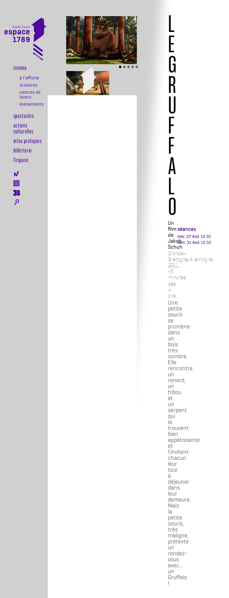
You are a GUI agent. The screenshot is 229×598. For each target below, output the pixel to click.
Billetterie (22, 150)
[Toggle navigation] (38, 53)
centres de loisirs (30, 94)
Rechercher (16, 202)
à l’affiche (29, 78)
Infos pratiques (27, 141)
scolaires (28, 85)
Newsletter (16, 173)
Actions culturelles (23, 128)
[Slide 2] (124, 67)
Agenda (16, 183)
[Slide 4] (132, 67)
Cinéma (20, 67)
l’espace (21, 160)
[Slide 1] (120, 67)
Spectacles (23, 116)
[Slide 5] (137, 67)
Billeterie (16, 193)
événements (31, 104)
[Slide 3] (128, 67)
